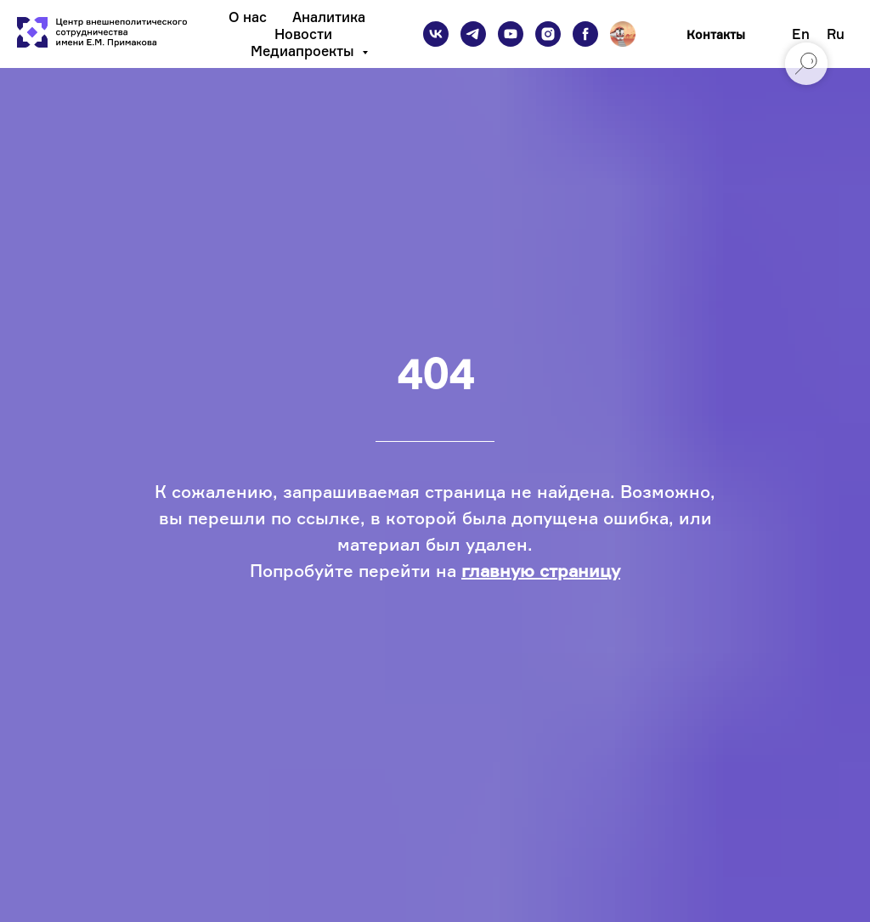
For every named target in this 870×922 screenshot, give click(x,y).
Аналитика (328, 16)
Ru (836, 33)
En (801, 33)
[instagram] (548, 34)
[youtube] (510, 34)
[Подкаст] (623, 34)
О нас (248, 16)
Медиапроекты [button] (304, 50)
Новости (303, 33)
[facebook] (585, 34)
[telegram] (473, 34)
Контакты (715, 34)
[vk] (436, 34)
